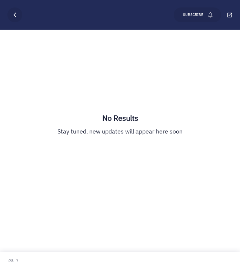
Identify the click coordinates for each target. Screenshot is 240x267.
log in (12, 260)
